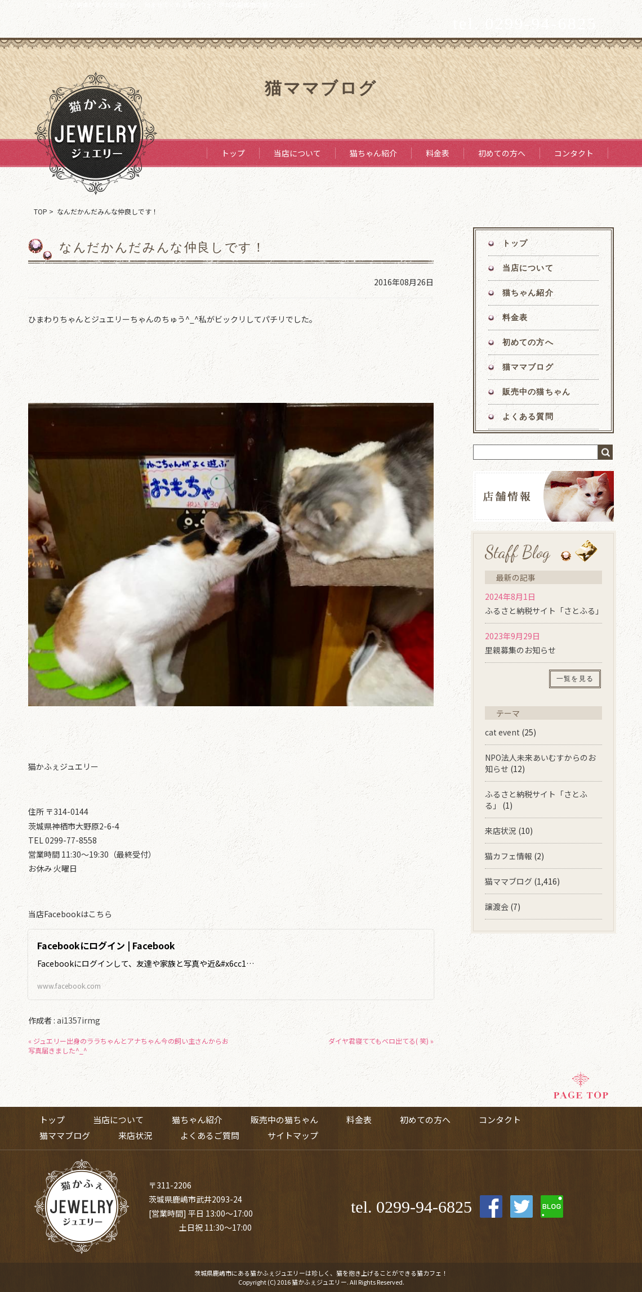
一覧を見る (575, 679)
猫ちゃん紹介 (373, 153)
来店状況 (500, 830)
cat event (502, 732)
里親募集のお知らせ (520, 650)
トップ (233, 153)
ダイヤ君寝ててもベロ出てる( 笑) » (381, 1041)
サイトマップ (293, 1135)
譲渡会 (497, 906)
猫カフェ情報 (508, 856)
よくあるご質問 (209, 1135)
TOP (40, 211)
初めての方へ (501, 153)
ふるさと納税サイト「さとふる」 (544, 610)
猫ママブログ (528, 367)
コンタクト (574, 153)
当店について (297, 153)
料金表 (437, 153)
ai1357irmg (78, 1020)
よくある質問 (528, 416)
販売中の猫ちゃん (536, 392)
